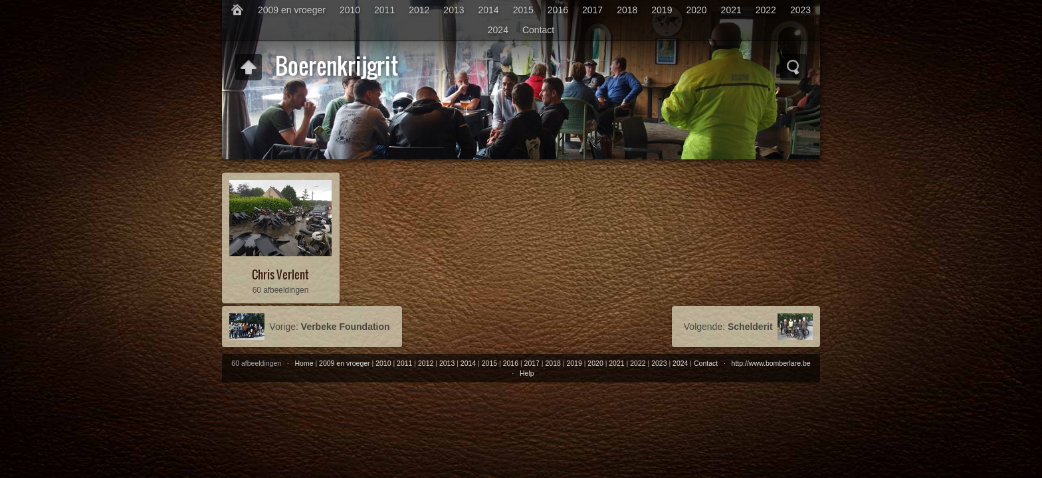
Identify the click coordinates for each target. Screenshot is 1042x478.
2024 (498, 30)
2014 (488, 10)
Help (527, 373)
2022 (766, 10)
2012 (419, 10)
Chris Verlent (280, 274)
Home (304, 363)
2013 (453, 10)
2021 (731, 10)
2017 (592, 10)
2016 (558, 10)
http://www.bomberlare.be (771, 363)
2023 (800, 10)
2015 (523, 10)
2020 (696, 10)
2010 (350, 10)
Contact (538, 30)
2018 (627, 10)
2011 (384, 10)
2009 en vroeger (292, 10)
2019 (661, 10)
